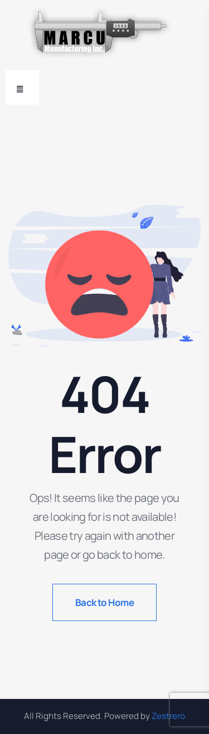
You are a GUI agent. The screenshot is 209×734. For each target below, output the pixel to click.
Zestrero (168, 716)
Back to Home (104, 602)
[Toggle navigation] (22, 87)
